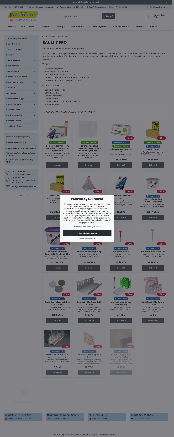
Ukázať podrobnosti (87, 239)
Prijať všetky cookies (87, 233)
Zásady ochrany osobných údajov (87, 226)
